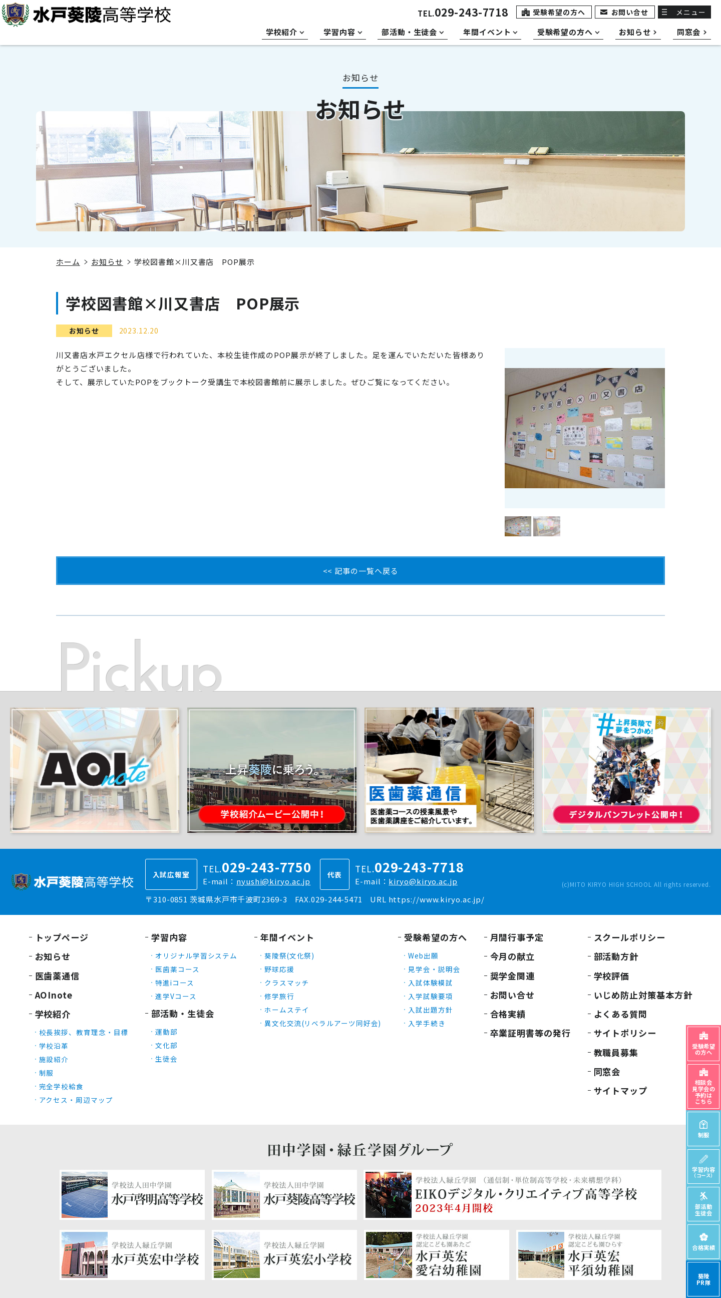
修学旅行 (279, 996)
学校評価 (612, 975)
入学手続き (427, 1023)
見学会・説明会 (434, 969)
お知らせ (107, 261)
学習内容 (169, 937)
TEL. (463, 13)
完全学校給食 (61, 1086)
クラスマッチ (286, 983)
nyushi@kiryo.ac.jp (273, 881)
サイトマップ (620, 1090)
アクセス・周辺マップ (76, 1100)
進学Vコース (175, 996)
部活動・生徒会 (182, 1013)
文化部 (166, 1045)
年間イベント (287, 937)
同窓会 (607, 1071)
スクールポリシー (629, 937)
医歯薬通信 (57, 975)
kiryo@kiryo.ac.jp (423, 881)
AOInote (54, 995)
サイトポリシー (625, 1033)
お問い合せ (630, 12)
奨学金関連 (512, 975)
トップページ (62, 937)
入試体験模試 (430, 983)
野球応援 (279, 969)
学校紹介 (53, 1014)
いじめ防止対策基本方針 (643, 995)
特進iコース (174, 983)
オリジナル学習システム (196, 955)
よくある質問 (620, 1014)
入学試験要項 (430, 996)
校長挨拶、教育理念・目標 (84, 1032)
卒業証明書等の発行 (530, 1033)
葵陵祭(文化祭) (289, 955)
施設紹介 (54, 1059)
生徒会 (166, 1059)
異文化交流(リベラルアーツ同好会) (322, 1023)
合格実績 (508, 1014)
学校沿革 (54, 1046)
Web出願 (423, 955)
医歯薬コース (177, 969)
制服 (46, 1073)
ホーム (68, 261)
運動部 (166, 1032)
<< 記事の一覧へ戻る (361, 570)
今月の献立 (512, 956)
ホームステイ (286, 1010)
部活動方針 (616, 956)
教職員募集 (616, 1052)
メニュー (691, 12)
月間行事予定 (517, 937)
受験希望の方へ (559, 12)
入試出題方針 (430, 1010)
